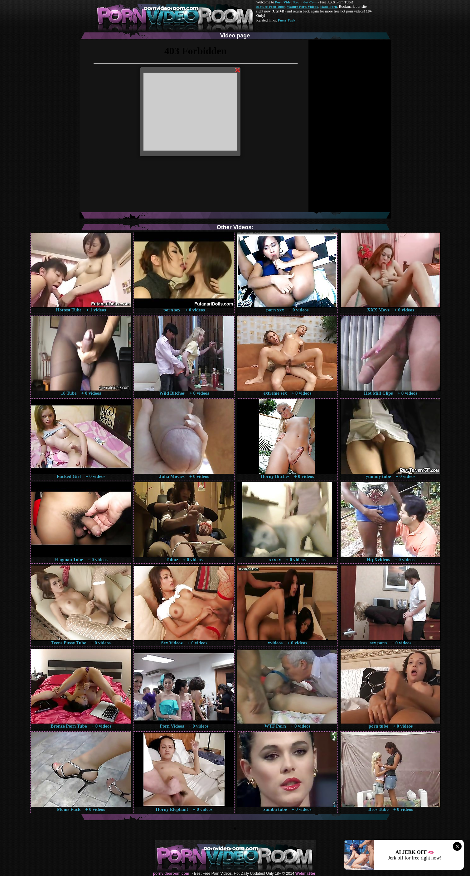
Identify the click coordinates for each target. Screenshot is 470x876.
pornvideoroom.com (171, 873)
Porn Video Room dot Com (296, 2)
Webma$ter (305, 873)
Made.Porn (328, 6)
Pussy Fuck (286, 20)
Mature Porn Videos (302, 6)
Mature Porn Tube (270, 6)
